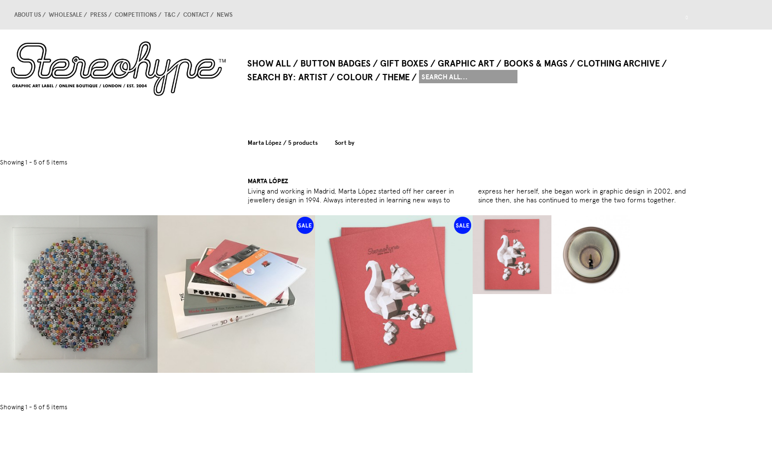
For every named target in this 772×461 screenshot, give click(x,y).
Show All (269, 63)
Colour (355, 77)
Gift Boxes (404, 63)
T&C (169, 14)
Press (98, 14)
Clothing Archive (618, 63)
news (224, 14)
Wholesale (65, 14)
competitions (136, 14)
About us (27, 14)
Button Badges (335, 63)
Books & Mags (536, 63)
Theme (396, 77)
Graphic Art (466, 63)
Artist (312, 77)
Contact (196, 14)
